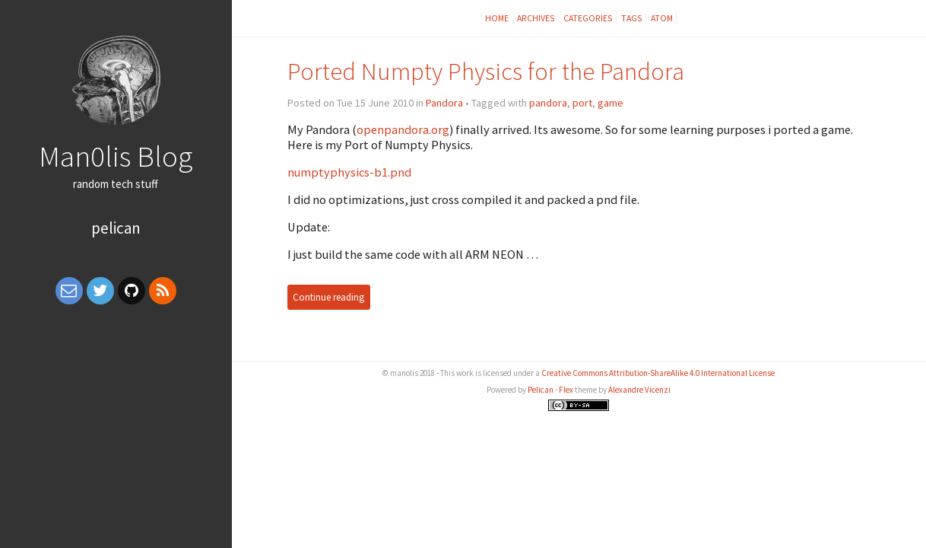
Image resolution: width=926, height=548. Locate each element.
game (610, 103)
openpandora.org (403, 129)
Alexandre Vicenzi (639, 389)
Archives (536, 18)
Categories (588, 18)
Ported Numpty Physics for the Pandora (485, 71)
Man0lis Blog (115, 156)
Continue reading (328, 297)
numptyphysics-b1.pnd (349, 172)
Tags (631, 18)
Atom (662, 18)
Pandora (444, 103)
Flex (566, 389)
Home (497, 18)
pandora (548, 103)
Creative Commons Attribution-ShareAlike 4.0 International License (658, 373)
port (582, 103)
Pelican (116, 228)
